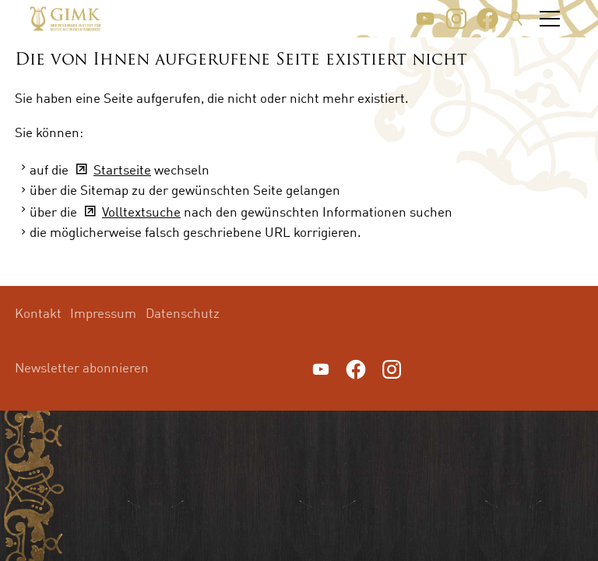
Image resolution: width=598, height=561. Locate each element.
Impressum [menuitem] (103, 313)
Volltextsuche (141, 211)
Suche (517, 19)
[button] (425, 18)
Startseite (122, 169)
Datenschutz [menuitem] (183, 313)
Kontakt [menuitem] (38, 313)
